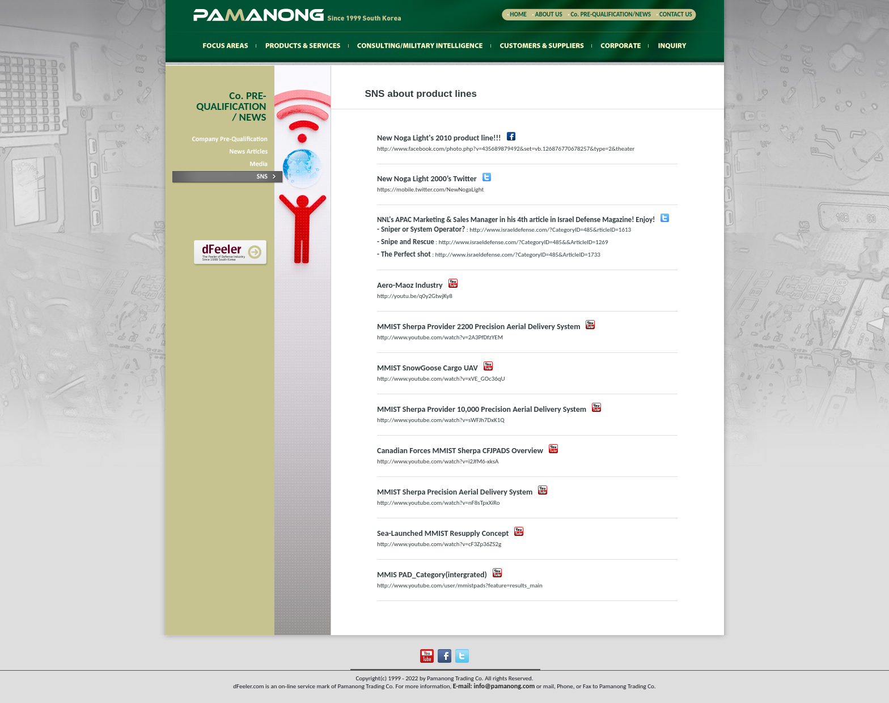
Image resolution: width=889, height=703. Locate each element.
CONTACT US (675, 14)
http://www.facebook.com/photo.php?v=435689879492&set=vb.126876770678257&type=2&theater (505, 148)
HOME (517, 14)
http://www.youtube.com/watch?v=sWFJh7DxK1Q (441, 420)
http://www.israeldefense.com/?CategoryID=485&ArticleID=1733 (517, 254)
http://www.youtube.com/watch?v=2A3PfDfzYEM (440, 337)
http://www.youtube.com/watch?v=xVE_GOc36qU (441, 378)
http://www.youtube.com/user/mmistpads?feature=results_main (460, 585)
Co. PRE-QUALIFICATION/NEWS (611, 14)
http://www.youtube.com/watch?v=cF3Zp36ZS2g (439, 544)
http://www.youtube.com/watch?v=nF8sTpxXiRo (438, 502)
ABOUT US (548, 14)
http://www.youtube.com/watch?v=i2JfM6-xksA (437, 461)
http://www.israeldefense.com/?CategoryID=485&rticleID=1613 (550, 229)
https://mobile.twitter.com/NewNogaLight (430, 189)
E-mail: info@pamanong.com (494, 686)
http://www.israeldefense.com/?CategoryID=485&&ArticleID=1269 (523, 242)
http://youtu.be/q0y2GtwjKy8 (414, 296)
